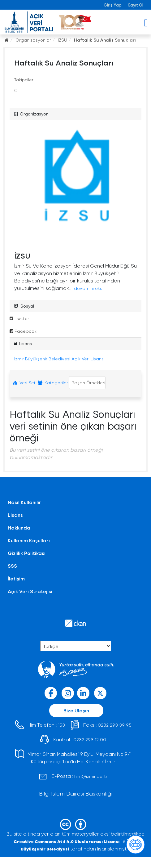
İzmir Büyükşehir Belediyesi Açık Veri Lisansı (59, 359)
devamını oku (88, 288)
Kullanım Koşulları (29, 540)
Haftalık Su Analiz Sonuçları (105, 40)
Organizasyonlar (33, 40)
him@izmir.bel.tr (90, 776)
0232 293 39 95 (115, 725)
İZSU (62, 40)
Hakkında (19, 527)
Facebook (23, 331)
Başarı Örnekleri (87, 383)
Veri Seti (25, 383)
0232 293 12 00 (89, 739)
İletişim (16, 578)
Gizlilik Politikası (26, 553)
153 (61, 725)
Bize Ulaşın (76, 710)
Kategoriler (53, 383)
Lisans (15, 515)
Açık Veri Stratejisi (30, 591)
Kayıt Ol (135, 4)
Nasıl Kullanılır (24, 502)
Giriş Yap (113, 4)
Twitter (19, 318)
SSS (12, 565)
